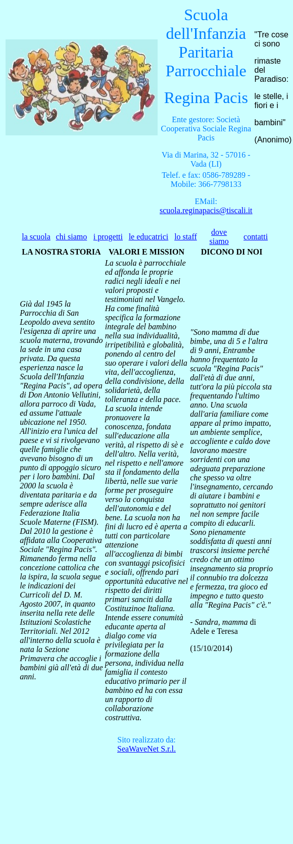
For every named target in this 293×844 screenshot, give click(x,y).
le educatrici (149, 236)
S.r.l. (146, 748)
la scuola (36, 236)
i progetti (108, 236)
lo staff (185, 236)
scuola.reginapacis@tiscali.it (206, 210)
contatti (255, 236)
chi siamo (71, 236)
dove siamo (219, 236)
